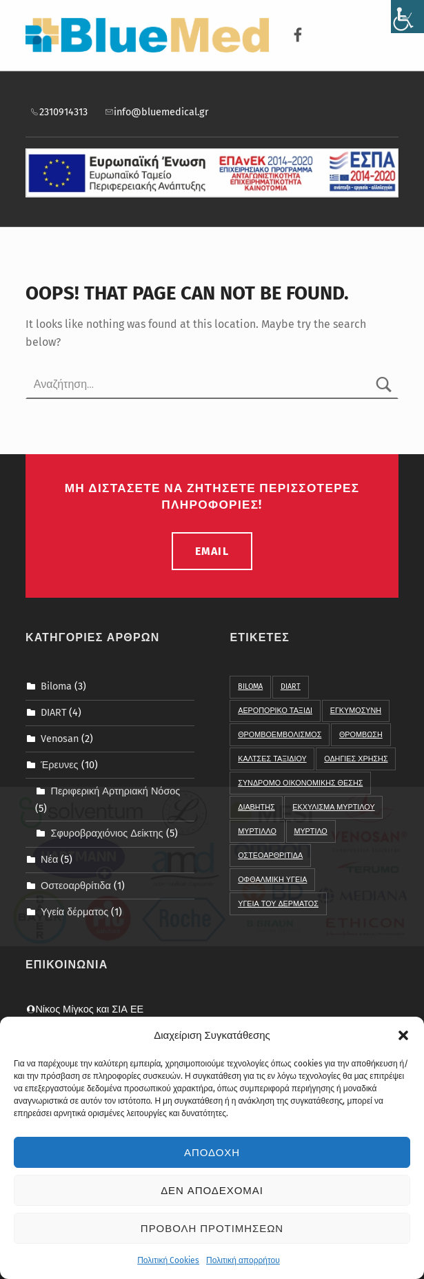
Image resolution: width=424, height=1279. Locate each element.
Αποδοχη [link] (212, 1153)
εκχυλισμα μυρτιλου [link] (333, 807)
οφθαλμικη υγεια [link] (272, 879)
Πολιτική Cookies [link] (168, 1261)
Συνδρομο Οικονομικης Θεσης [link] (300, 783)
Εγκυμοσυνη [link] (355, 710)
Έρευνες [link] (60, 765)
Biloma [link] (56, 686)
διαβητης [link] (256, 807)
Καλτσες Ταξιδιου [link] (272, 758)
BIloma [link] (250, 686)
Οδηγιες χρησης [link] (355, 758)
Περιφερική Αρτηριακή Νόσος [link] (115, 791)
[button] (403, 1036)
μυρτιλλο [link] (257, 831)
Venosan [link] (60, 738)
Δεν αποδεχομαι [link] (212, 1191)
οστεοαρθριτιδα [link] (270, 855)
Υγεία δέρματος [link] (74, 912)
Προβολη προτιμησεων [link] (212, 1229)
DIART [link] (53, 712)
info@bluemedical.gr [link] (156, 112)
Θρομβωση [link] (361, 734)
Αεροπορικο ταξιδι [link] (275, 710)
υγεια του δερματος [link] (278, 903)
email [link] (211, 551)
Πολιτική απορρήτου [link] (243, 1261)
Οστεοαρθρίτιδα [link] (76, 885)
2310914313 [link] (58, 112)
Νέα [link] (49, 859)
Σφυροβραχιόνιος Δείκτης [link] (106, 833)
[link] (407, 16)
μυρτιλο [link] (310, 831)
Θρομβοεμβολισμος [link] (279, 734)
